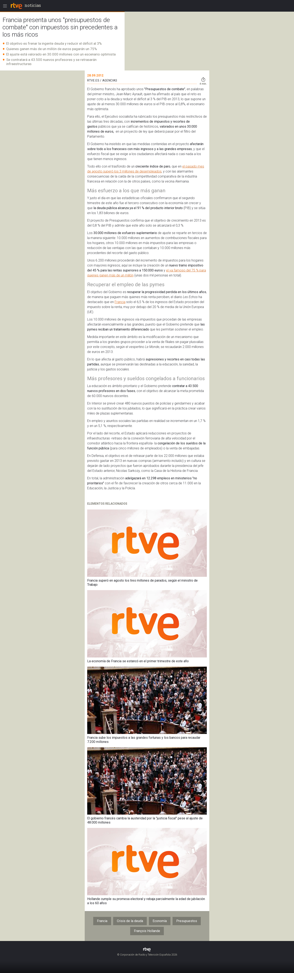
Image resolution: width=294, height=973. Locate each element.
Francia (120, 302)
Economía (160, 921)
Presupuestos (186, 921)
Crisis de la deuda (130, 921)
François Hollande (147, 931)
